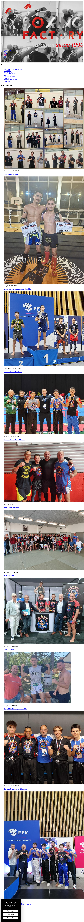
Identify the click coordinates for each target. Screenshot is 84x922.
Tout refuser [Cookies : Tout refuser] (10, 914)
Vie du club (7, 53)
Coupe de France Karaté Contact (14, 440)
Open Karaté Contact (11, 174)
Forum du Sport (9, 649)
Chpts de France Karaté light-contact (16, 789)
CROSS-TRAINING (9, 76)
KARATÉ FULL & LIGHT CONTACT (14, 69)
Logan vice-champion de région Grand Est (17, 289)
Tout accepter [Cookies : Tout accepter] (11, 911)
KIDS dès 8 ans (8, 75)
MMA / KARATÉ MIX (10, 74)
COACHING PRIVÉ (9, 68)
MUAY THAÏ (7, 71)
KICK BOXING (8, 72)
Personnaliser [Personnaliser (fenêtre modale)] (11, 918)
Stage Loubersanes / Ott (11, 507)
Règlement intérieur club (10, 52)
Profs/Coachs (7, 50)
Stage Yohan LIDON (10, 575)
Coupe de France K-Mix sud (13, 372)
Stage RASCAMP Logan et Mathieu (15, 709)
